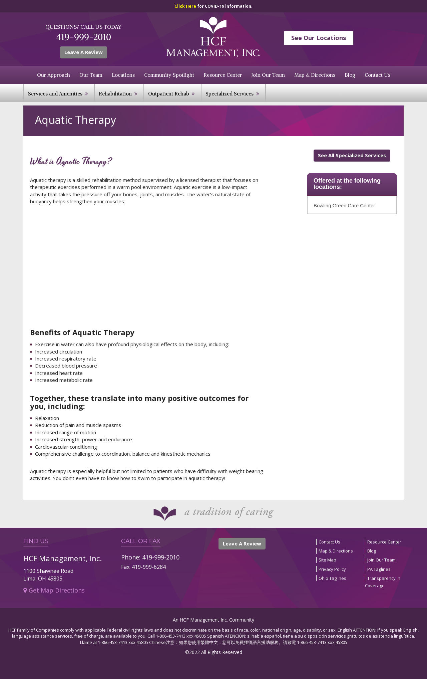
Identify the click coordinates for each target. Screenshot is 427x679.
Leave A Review (83, 52)
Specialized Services (229, 93)
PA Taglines (379, 569)
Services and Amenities (55, 93)
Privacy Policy (332, 569)
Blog (350, 75)
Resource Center (222, 75)
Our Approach (53, 75)
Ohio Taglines (332, 578)
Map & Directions (314, 75)
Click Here (185, 6)
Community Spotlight (169, 75)
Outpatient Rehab (168, 93)
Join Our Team (268, 75)
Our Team (90, 75)
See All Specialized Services (352, 155)
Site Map (327, 560)
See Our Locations (318, 38)
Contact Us (377, 75)
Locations (123, 75)
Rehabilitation (115, 93)
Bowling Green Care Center (344, 205)
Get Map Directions (54, 590)
